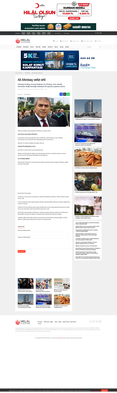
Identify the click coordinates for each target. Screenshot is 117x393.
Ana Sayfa (40, 322)
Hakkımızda (46, 322)
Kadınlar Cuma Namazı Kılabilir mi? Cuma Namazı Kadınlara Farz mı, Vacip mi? (86, 243)
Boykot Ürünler (66, 322)
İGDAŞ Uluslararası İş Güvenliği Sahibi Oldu (86, 192)
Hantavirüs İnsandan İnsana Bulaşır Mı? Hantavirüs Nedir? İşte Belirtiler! (43, 306)
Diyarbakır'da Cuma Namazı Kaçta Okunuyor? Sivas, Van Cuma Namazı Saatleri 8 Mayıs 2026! (88, 257)
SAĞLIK (44, 47)
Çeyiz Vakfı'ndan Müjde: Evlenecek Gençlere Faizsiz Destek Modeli (87, 223)
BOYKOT (50, 47)
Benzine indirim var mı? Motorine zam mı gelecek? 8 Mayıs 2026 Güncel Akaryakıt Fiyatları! (86, 235)
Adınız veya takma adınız (24, 230)
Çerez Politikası (95, 391)
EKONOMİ (25, 47)
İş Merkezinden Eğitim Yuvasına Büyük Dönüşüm (24, 306)
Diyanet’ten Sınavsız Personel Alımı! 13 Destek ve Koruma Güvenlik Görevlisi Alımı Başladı (88, 249)
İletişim (51, 322)
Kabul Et (104, 391)
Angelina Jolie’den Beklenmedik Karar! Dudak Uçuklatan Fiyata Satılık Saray (87, 217)
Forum (56, 322)
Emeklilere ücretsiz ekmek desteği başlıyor (61, 306)
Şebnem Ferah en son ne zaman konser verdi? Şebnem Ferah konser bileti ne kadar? (25, 290)
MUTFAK (38, 47)
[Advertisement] (7, 40)
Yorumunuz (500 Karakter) (24, 237)
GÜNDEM (18, 47)
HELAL (56, 47)
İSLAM (61, 47)
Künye (39, 323)
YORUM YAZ (21, 251)
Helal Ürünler (73, 322)
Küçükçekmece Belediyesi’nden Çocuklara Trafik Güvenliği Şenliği (43, 290)
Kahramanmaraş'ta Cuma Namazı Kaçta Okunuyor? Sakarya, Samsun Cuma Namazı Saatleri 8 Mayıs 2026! (87, 253)
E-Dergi (59, 322)
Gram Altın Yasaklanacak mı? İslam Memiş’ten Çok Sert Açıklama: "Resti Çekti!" (87, 239)
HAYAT (32, 47)
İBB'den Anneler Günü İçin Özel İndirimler (61, 290)
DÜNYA (67, 47)
